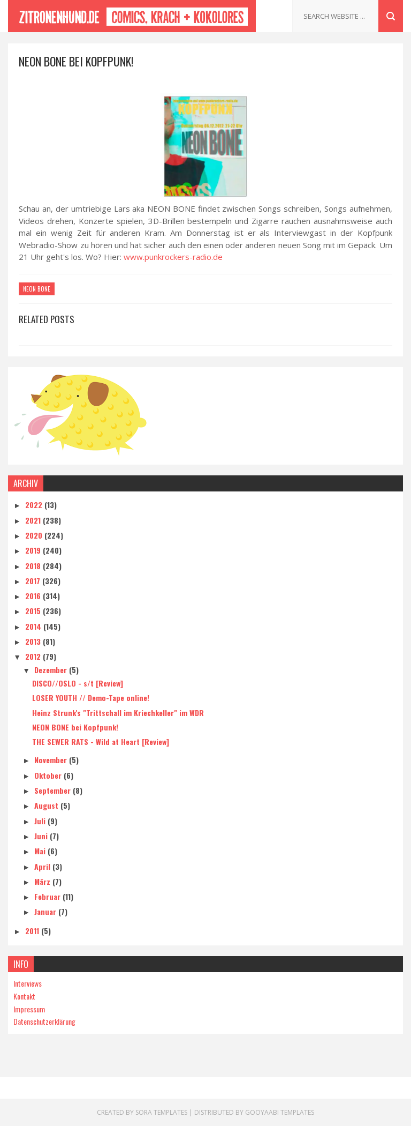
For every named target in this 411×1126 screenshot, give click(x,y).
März (43, 881)
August (47, 805)
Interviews (27, 983)
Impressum (29, 1009)
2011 (33, 930)
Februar (48, 896)
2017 (33, 580)
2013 (34, 641)
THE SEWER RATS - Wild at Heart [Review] (100, 741)
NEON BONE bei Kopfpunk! (75, 727)
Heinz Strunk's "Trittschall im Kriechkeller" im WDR (118, 712)
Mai (41, 850)
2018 (34, 565)
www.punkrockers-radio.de (173, 256)
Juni (42, 835)
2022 (34, 504)
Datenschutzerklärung (44, 1021)
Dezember (51, 669)
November (51, 759)
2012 (34, 656)
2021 (34, 520)
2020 (34, 535)
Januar (46, 911)
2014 (34, 626)
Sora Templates (161, 1112)
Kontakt (24, 996)
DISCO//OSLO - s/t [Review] (77, 683)
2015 (34, 610)
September (53, 790)
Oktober (49, 775)
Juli (41, 820)
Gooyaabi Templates (279, 1112)
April (43, 866)
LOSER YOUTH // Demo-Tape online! (90, 697)
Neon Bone (36, 289)
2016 (34, 595)
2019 (34, 550)
